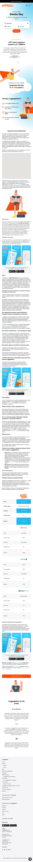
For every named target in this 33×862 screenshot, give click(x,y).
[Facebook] (2, 849)
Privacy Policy (5, 787)
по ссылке (9, 402)
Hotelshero (4, 773)
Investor (5, 765)
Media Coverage (7, 783)
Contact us (4, 846)
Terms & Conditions (6, 789)
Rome (3, 814)
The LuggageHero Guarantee (9, 780)
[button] (30, 859)
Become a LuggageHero (7, 771)
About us (4, 763)
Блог (3, 769)
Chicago (4, 807)
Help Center (4, 778)
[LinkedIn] (10, 849)
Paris (3, 813)
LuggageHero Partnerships (9, 776)
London (3, 809)
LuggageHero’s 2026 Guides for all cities (11, 785)
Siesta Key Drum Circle (7, 797)
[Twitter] (4, 849)
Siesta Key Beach (6, 799)
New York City (5, 811)
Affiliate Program (5, 774)
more (18, 53)
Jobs (4, 767)
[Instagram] (6, 849)
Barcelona (4, 805)
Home (3, 762)
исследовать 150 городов (7, 818)
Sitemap (4, 791)
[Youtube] (8, 849)
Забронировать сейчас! (16, 676)
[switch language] (26, 5)
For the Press (5, 782)
